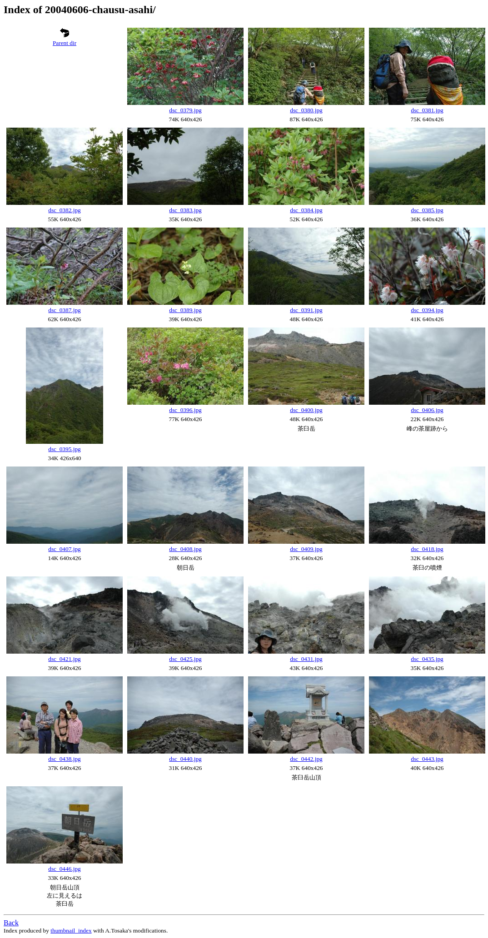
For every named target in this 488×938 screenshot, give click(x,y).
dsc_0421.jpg (64, 658)
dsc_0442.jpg (306, 758)
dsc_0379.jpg (185, 110)
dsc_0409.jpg (306, 549)
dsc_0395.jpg (64, 449)
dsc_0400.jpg (306, 410)
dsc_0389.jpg (185, 310)
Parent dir (64, 43)
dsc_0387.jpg (64, 310)
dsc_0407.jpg (64, 549)
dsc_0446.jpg (64, 868)
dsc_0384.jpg (306, 210)
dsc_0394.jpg (427, 310)
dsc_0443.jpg (427, 758)
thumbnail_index (70, 930)
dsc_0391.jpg (306, 310)
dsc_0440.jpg (185, 758)
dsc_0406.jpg (427, 410)
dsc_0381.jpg (427, 110)
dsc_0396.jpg (185, 410)
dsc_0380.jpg (306, 110)
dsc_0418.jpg (427, 549)
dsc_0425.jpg (185, 658)
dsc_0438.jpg (64, 758)
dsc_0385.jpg (427, 210)
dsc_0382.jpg (64, 210)
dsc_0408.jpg (185, 549)
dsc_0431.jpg (306, 658)
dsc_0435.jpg (427, 658)
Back (11, 923)
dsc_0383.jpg (185, 210)
